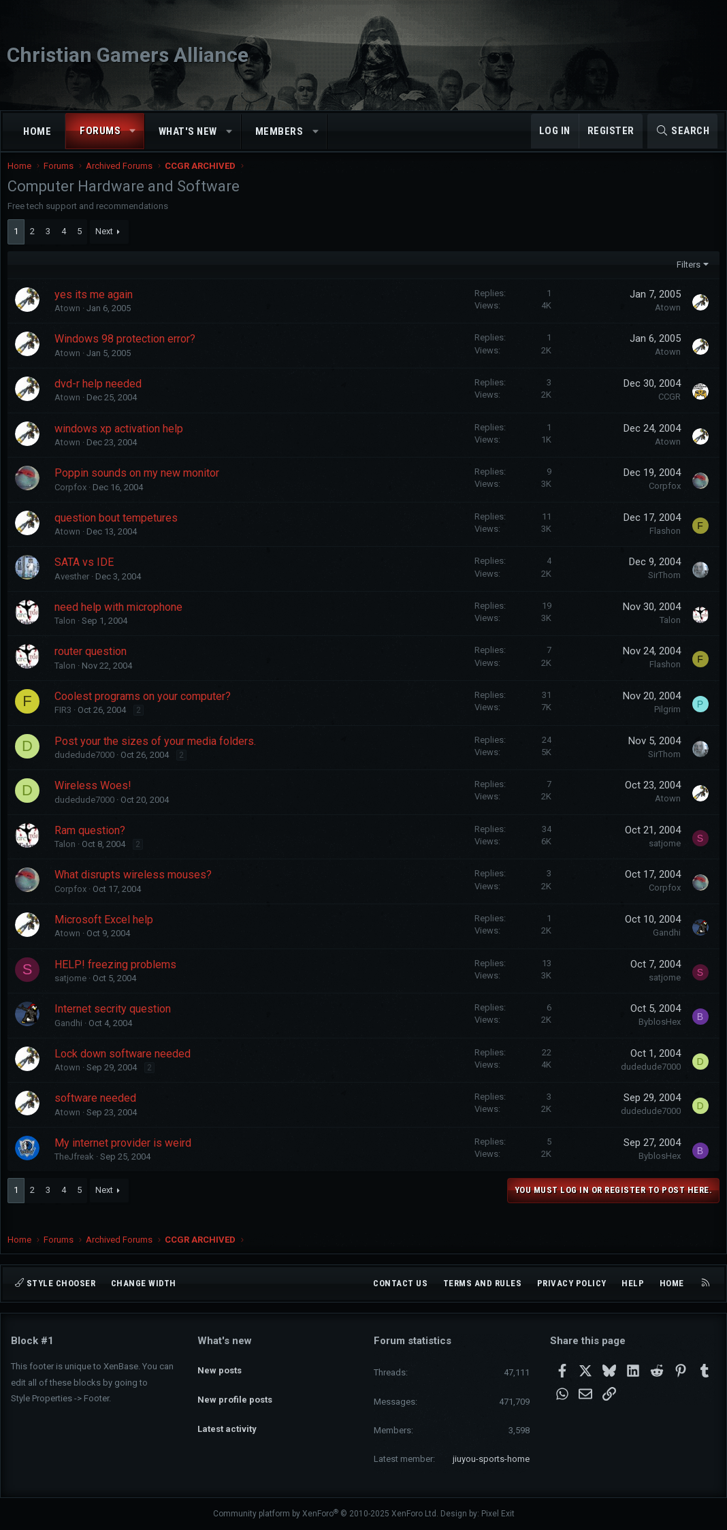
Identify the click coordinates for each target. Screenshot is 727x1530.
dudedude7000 (88, 768)
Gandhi (663, 946)
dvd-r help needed (101, 397)
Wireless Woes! (96, 799)
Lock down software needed (126, 1067)
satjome (661, 857)
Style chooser (55, 1283)
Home (37, 131)
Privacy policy (572, 1283)
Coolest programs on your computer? (146, 709)
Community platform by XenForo (325, 1514)
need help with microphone (122, 620)
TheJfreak (77, 1170)
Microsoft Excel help (107, 933)
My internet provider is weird (126, 1156)
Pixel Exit (498, 1514)
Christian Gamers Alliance (127, 55)
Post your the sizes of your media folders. (158, 754)
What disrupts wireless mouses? (136, 888)
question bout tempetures (119, 531)
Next (107, 245)
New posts (219, 1365)
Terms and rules (482, 1283)
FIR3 (66, 723)
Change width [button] (143, 1283)
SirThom (661, 589)
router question (94, 664)
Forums (100, 131)
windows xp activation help (122, 442)
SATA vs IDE (87, 575)
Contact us (400, 1283)
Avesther (75, 590)
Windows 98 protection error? (128, 352)
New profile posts (234, 1389)
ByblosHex (656, 1035)
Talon (68, 634)
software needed (99, 1111)
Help (632, 1283)
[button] (133, 131)
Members (279, 131)
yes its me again (97, 308)
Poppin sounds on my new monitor (140, 486)
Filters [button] (685, 278)
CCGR (666, 410)
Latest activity (227, 1414)
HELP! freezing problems (119, 978)
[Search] (682, 131)
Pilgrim (664, 723)
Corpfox (74, 501)
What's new (188, 131)
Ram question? (93, 844)
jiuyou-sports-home (491, 1459)
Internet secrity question (116, 1022)
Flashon (661, 544)
